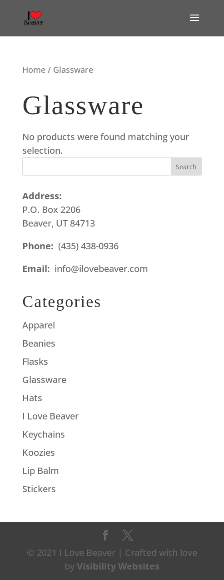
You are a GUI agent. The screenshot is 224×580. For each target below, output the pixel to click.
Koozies (38, 452)
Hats (32, 398)
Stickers (39, 489)
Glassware (44, 379)
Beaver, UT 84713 (58, 223)
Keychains (43, 434)
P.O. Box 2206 (51, 209)
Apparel (38, 325)
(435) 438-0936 (88, 246)
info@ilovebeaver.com (101, 268)
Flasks (35, 361)
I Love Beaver (50, 416)
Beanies (38, 343)
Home (33, 69)
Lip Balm (40, 470)
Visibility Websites (118, 566)
